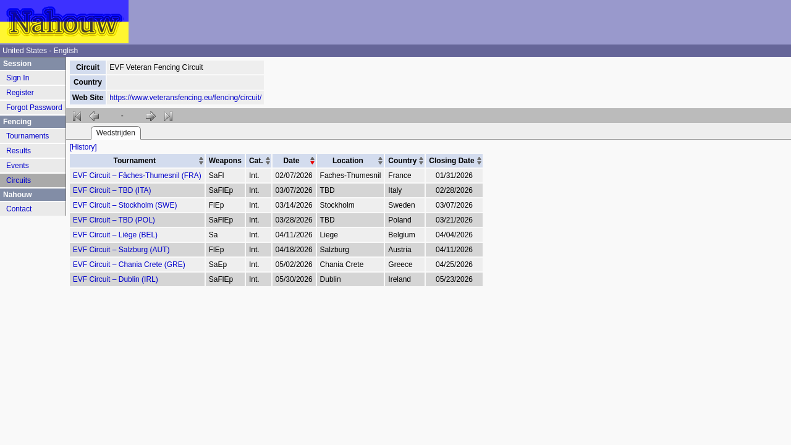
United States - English (40, 50)
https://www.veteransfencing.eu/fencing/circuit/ (185, 97)
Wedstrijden (115, 133)
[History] (83, 147)
